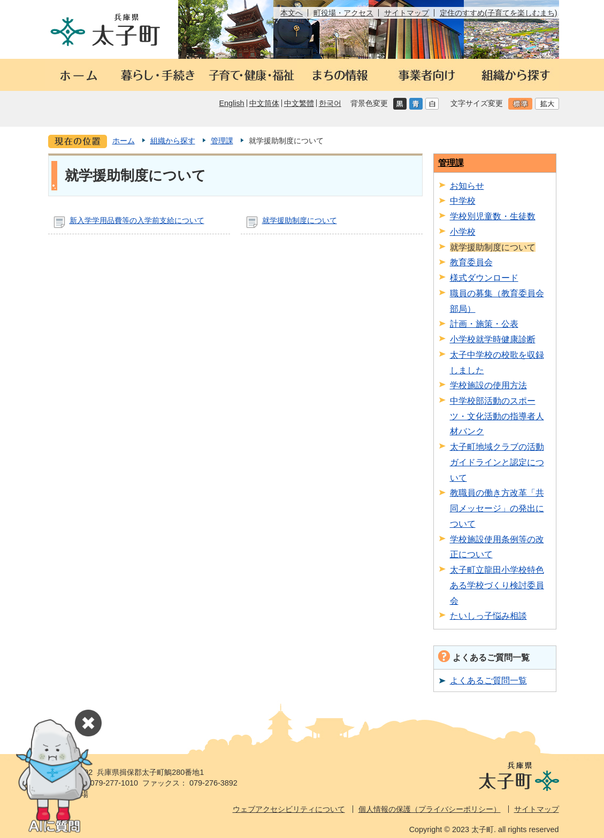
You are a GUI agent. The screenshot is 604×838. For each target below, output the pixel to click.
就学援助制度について (299, 220)
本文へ (291, 13)
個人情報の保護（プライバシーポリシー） (429, 809)
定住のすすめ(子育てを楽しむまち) (498, 13)
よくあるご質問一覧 (488, 680)
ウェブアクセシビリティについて (289, 809)
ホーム (123, 140)
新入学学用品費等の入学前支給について (137, 220)
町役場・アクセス (343, 13)
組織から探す (172, 140)
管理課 (222, 140)
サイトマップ (406, 13)
